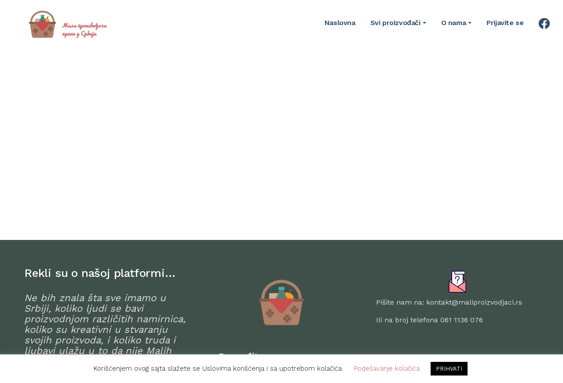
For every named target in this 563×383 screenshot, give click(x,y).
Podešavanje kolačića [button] (387, 368)
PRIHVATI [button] (449, 368)
